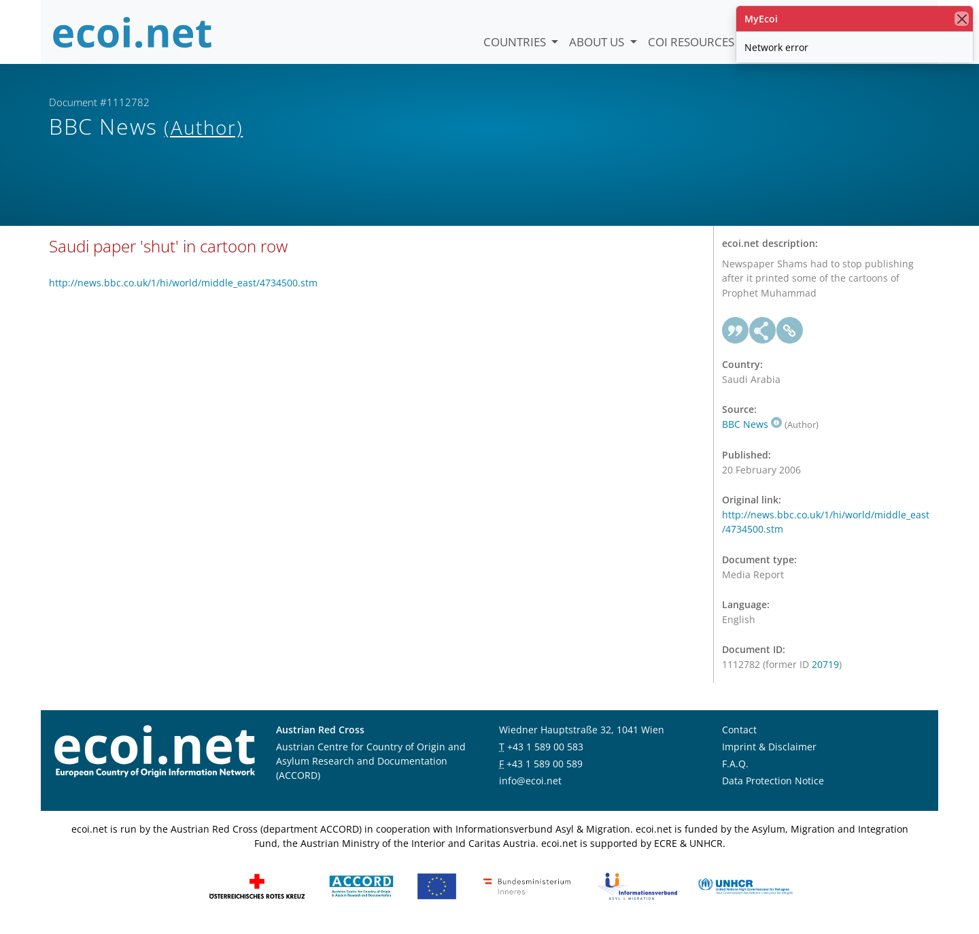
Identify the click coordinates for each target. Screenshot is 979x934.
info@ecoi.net (530, 784)
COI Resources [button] (692, 42)
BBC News (752, 428)
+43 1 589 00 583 (545, 750)
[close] (962, 19)
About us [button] (598, 42)
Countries (516, 42)
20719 (825, 669)
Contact (739, 733)
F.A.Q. (735, 767)
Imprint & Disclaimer (769, 750)
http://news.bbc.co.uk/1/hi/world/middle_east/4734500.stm (183, 287)
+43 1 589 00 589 (544, 767)
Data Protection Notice (773, 784)
